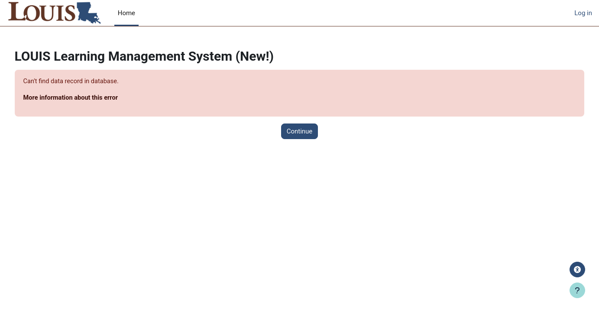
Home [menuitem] (126, 13)
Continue (300, 132)
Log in (583, 13)
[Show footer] (577, 290)
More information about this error (88, 98)
